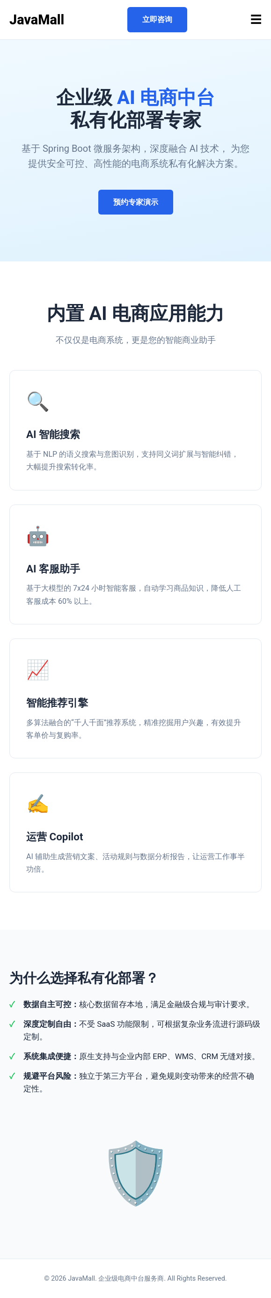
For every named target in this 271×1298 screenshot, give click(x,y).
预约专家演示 (135, 202)
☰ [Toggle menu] (256, 19)
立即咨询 (157, 19)
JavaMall (36, 20)
